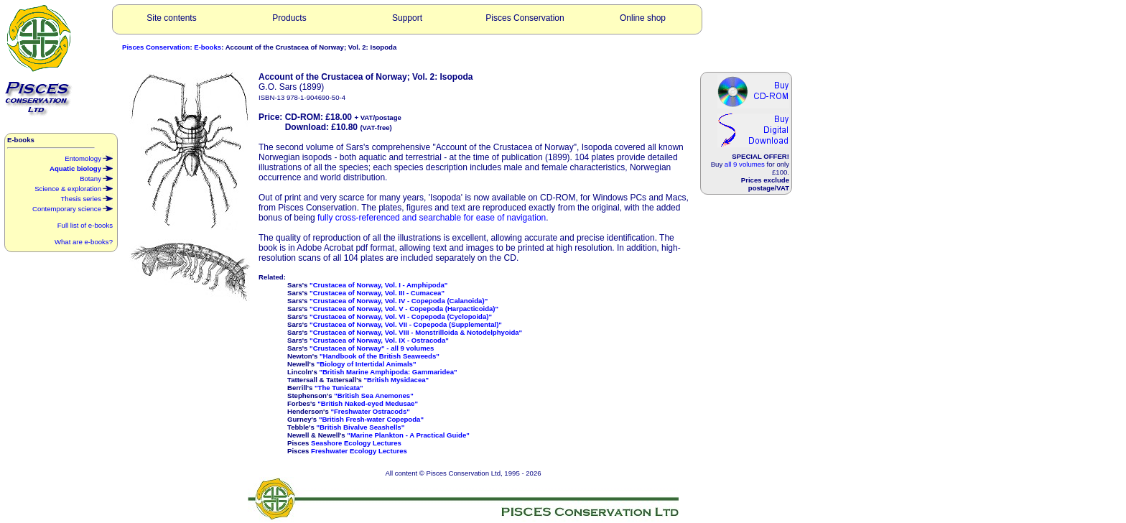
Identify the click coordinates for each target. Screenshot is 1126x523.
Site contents (171, 18)
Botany (96, 177)
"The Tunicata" (339, 388)
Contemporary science (72, 208)
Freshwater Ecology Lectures (359, 451)
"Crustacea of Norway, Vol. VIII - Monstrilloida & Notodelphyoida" (416, 332)
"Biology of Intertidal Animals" (367, 364)
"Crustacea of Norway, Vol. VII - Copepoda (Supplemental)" (406, 324)
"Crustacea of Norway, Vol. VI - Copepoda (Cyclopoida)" (401, 316)
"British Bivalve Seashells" (361, 427)
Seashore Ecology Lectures (356, 443)
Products (289, 18)
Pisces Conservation (524, 18)
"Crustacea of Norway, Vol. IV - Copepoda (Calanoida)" (399, 301)
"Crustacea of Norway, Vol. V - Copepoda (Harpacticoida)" (404, 309)
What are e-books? (84, 242)
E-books (207, 47)
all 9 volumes (745, 164)
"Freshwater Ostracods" (369, 411)
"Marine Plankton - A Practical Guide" (408, 435)
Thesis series (86, 198)
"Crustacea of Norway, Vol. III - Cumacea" (377, 293)
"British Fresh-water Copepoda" (371, 419)
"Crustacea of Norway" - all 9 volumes (372, 348)
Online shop (643, 18)
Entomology (89, 157)
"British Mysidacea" (396, 380)
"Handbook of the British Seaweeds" (379, 356)
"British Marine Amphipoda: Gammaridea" (388, 372)
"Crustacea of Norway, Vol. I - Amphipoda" (378, 285)
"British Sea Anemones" (374, 395)
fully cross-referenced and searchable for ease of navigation (431, 218)
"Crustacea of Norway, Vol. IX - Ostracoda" (379, 340)
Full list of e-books (85, 225)
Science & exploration (73, 187)
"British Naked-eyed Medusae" (367, 403)
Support (407, 18)
